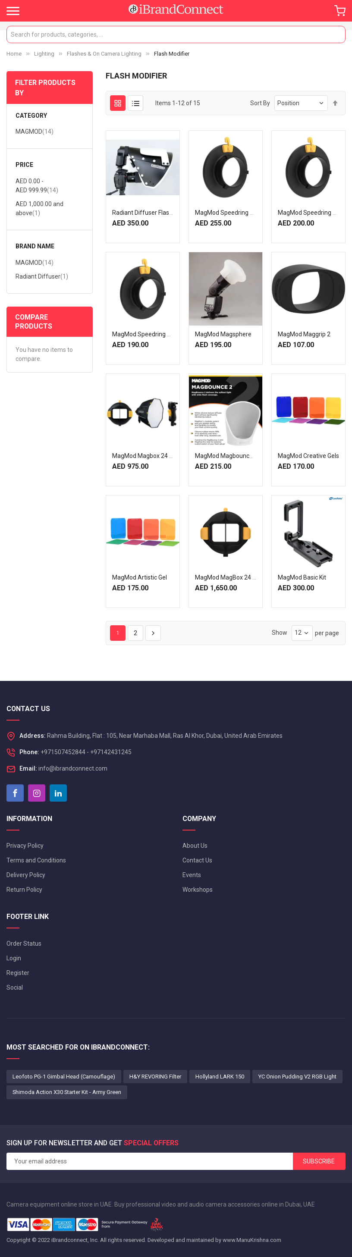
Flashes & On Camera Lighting (104, 53)
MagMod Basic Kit (302, 577)
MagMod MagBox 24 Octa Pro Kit (239, 577)
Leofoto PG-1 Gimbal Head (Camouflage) (64, 1076)
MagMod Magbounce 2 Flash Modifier (246, 455)
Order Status (23, 943)
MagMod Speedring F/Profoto (236, 212)
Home (14, 53)
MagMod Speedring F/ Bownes (154, 334)
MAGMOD (34, 131)
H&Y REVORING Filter (155, 1076)
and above (39, 208)
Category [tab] (31, 116)
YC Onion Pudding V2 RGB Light (297, 1076)
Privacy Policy (25, 845)
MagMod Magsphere (223, 334)
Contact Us (197, 860)
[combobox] (176, 34)
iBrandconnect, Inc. (75, 1240)
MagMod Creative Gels (308, 455)
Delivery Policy (25, 874)
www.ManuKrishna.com (252, 1240)
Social (14, 987)
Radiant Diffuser (42, 276)
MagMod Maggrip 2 (304, 334)
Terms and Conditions (36, 860)
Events (191, 874)
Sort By (260, 103)
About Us (194, 845)
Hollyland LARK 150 (219, 1076)
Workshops (197, 889)
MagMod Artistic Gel (139, 577)
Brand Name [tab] (35, 246)
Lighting (44, 53)
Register (17, 972)
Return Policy (24, 889)
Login (13, 958)
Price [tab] (24, 165)
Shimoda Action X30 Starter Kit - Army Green (67, 1092)
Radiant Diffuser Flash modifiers (156, 212)
